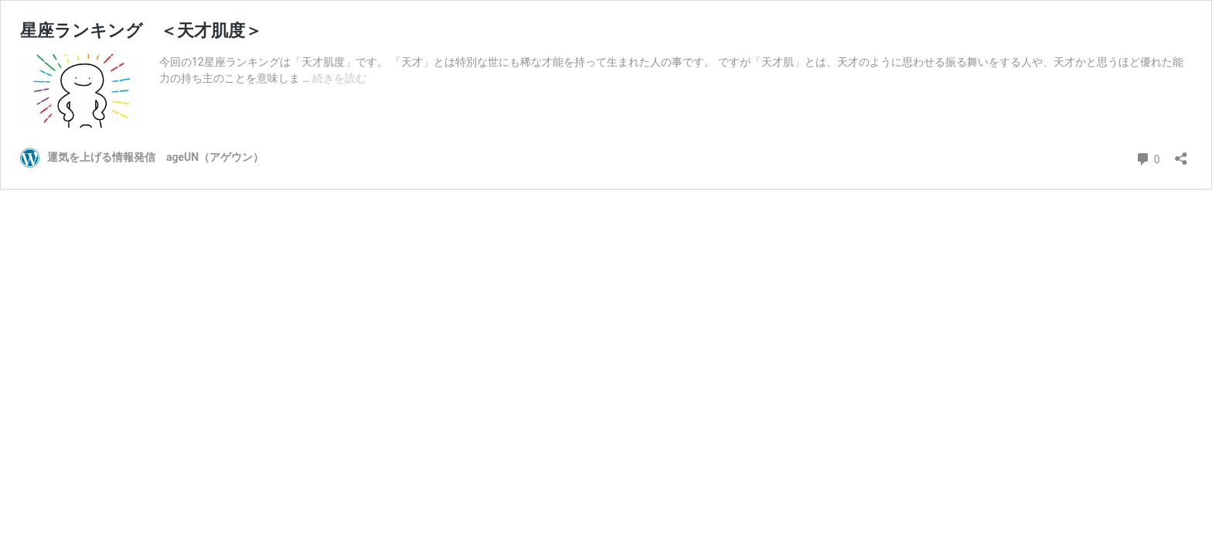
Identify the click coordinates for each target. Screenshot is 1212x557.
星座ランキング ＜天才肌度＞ (141, 30)
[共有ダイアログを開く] (1181, 154)
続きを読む (339, 78)
